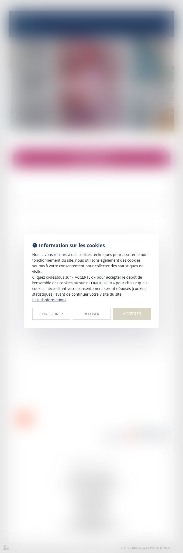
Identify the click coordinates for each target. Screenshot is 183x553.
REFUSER (91, 313)
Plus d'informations (49, 299)
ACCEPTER (132, 313)
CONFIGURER (51, 313)
